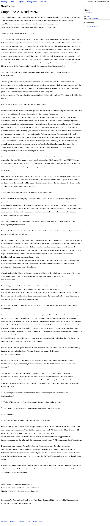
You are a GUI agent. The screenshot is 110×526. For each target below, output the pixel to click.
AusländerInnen (93, 18)
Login (28, 522)
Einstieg (4, 2)
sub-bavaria (21, 522)
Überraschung (88, 12)
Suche (87, 10)
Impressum (4, 522)
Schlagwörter (32, 2)
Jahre (12, 2)
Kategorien (20, 2)
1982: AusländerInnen (92, 27)
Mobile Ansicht (37, 522)
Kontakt (12, 522)
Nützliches (43, 2)
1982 (88, 17)
